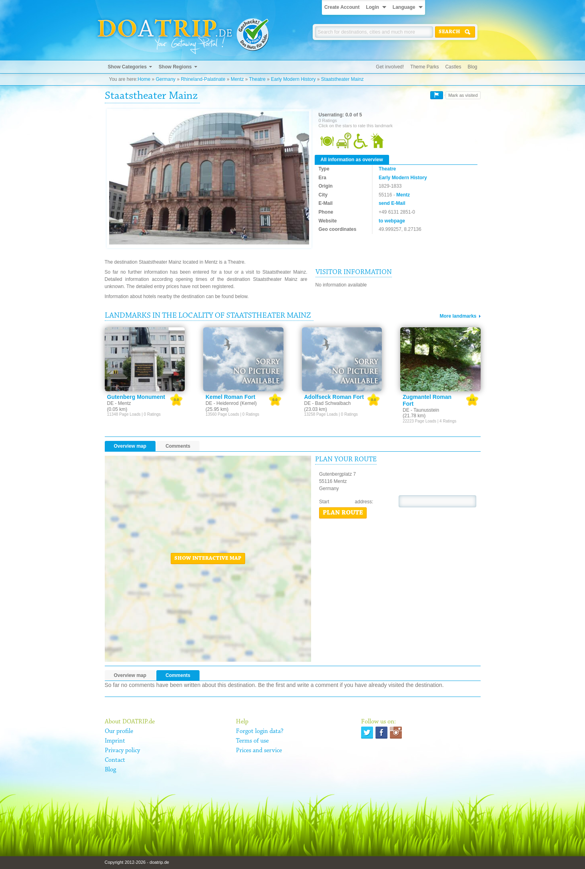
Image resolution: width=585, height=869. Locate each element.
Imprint (115, 741)
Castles (453, 67)
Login (372, 7)
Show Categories (127, 67)
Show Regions (175, 67)
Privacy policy (122, 750)
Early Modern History (293, 79)
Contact (115, 760)
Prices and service (259, 750)
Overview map (130, 446)
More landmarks (457, 316)
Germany (165, 79)
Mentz (237, 79)
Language (404, 7)
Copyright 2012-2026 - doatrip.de (137, 862)
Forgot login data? (260, 731)
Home (144, 79)
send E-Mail (392, 203)
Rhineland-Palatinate (203, 79)
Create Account (341, 7)
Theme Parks (424, 67)
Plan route (343, 513)
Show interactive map (208, 558)
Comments (178, 446)
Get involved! (390, 67)
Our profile (119, 731)
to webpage (392, 221)
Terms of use (252, 741)
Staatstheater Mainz (342, 79)
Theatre (257, 79)
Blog (472, 67)
